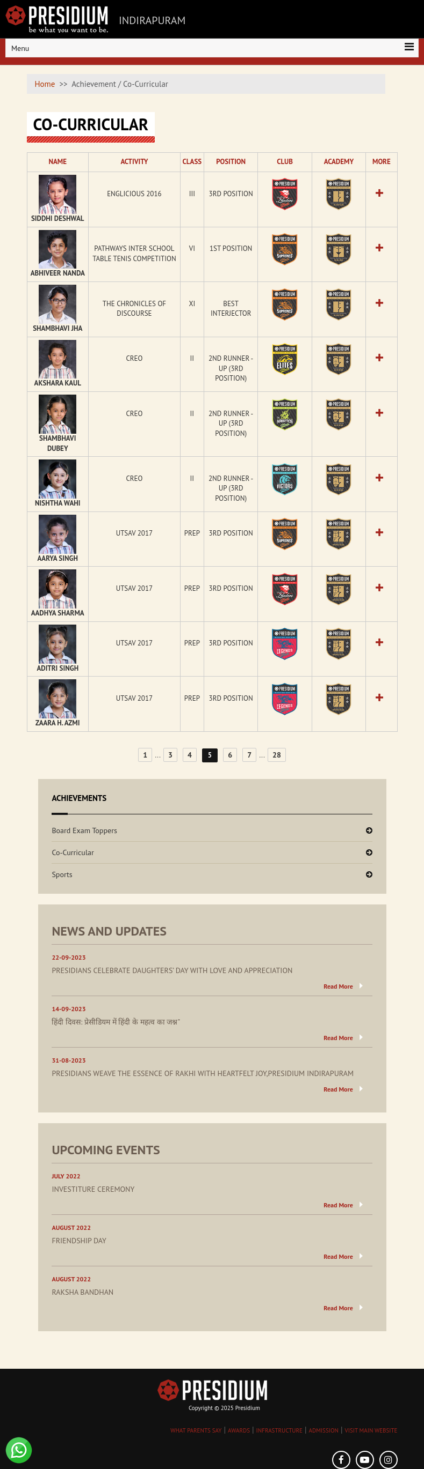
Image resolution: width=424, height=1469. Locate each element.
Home (45, 84)
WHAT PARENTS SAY (195, 1430)
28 (276, 755)
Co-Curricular (73, 852)
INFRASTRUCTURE (279, 1430)
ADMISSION (324, 1430)
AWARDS (239, 1430)
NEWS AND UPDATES (109, 931)
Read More (338, 986)
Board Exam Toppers (84, 830)
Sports (62, 874)
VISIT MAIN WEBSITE (370, 1430)
